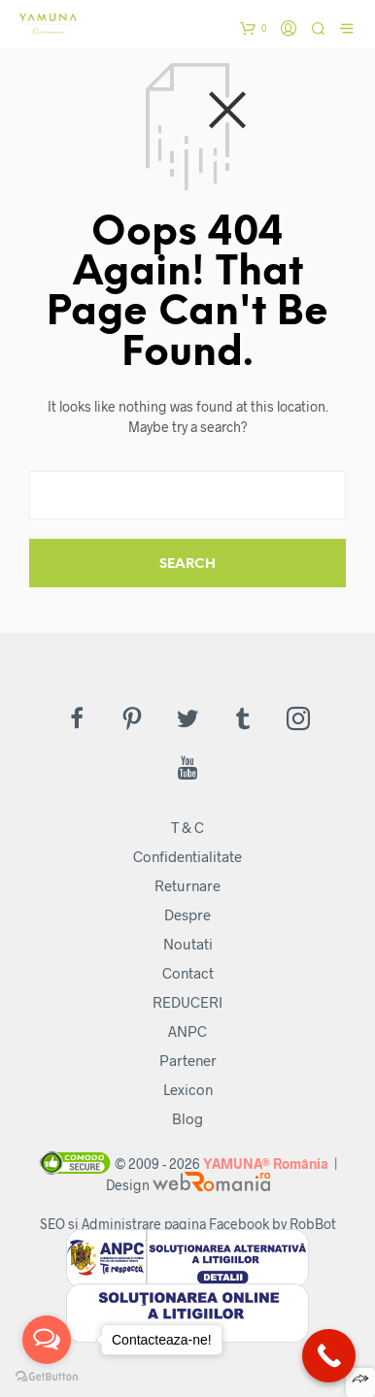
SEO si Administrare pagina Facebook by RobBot (188, 1223)
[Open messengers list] (46, 1339)
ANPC (187, 1031)
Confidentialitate (187, 856)
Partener (188, 1060)
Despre (187, 914)
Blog (187, 1118)
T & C (187, 827)
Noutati (188, 943)
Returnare (187, 885)
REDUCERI (187, 1002)
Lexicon (188, 1089)
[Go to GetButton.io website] (47, 1377)
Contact (188, 972)
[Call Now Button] (329, 1355)
